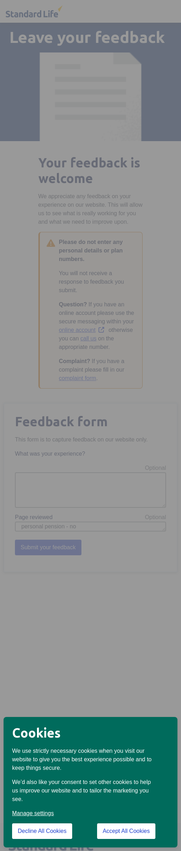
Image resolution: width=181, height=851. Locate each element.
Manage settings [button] (33, 813)
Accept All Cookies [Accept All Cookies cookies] (126, 831)
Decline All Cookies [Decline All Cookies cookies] (42, 831)
